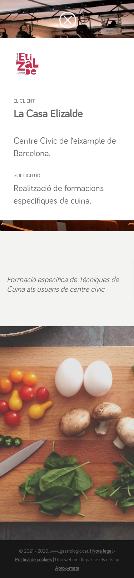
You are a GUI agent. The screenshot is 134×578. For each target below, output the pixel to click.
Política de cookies (33, 559)
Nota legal (102, 551)
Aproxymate (67, 568)
